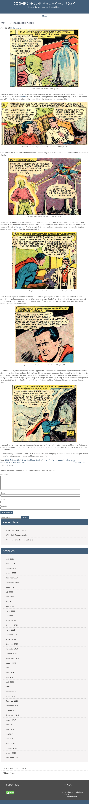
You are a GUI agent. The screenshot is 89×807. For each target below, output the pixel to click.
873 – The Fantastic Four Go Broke (19, 542)
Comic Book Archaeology (44, 3)
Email (3, 502)
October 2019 (11, 713)
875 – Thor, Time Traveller (16, 533)
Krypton (45, 460)
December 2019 (12, 703)
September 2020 (12, 661)
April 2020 (10, 685)
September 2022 (12, 585)
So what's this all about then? (15, 771)
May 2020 (9, 680)
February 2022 (11, 618)
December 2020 (12, 647)
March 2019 (10, 746)
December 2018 (12, 760)
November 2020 (12, 651)
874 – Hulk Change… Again (16, 538)
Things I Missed (9, 776)
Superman (71, 460)
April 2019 (10, 741)
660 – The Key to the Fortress (12, 462)
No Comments (15, 28)
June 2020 (10, 675)
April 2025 (10, 561)
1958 (7, 460)
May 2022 (9, 604)
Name (3, 496)
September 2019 (12, 718)
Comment (4, 474)
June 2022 (10, 599)
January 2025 (11, 576)
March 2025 (10, 566)
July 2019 (9, 727)
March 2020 (10, 689)
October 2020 (11, 656)
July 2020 (9, 670)
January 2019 (11, 756)
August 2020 (11, 666)
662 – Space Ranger (81, 462)
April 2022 (10, 609)
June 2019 (10, 732)
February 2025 (11, 571)
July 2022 (9, 595)
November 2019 (12, 708)
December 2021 (12, 628)
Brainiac (23, 97)
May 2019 (9, 737)
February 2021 (11, 637)
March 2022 (10, 614)
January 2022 (11, 623)
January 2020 (11, 699)
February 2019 (11, 751)
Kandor (19, 227)
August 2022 (11, 590)
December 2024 (12, 580)
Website (3, 509)
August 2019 (11, 722)
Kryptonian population (58, 460)
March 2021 (10, 632)
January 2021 (11, 642)
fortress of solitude (27, 460)
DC (18, 460)
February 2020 (11, 694)
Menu (44, 16)
